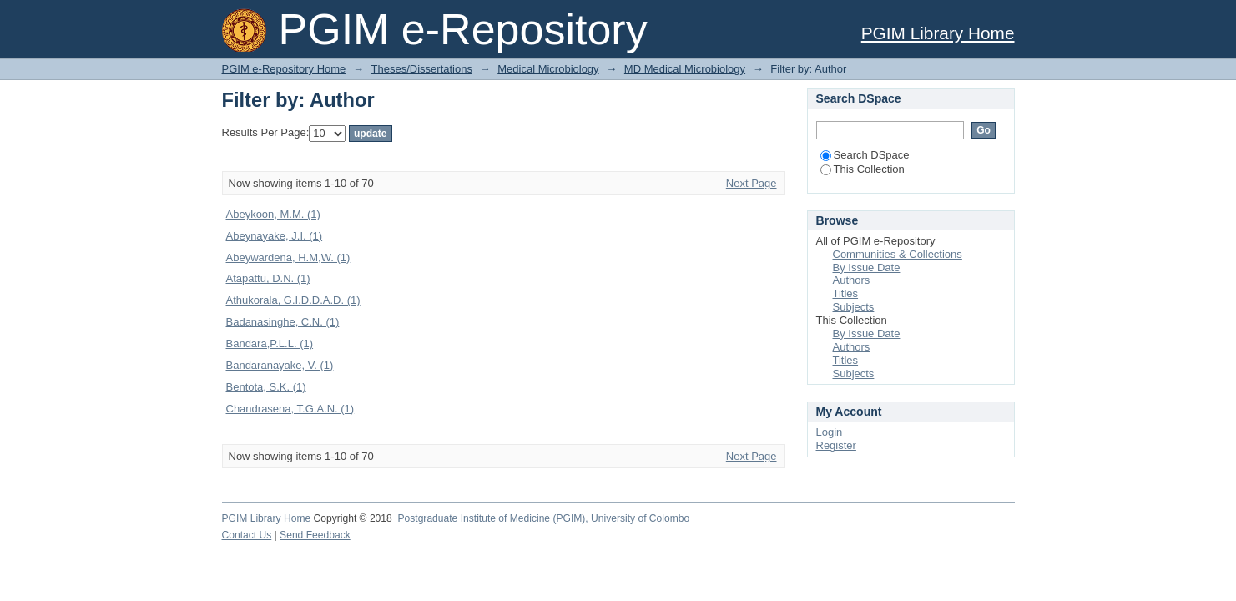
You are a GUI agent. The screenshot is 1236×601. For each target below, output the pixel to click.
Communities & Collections (897, 254)
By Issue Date (867, 267)
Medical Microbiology (547, 69)
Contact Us (247, 535)
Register (836, 445)
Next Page (751, 183)
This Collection (862, 169)
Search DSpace (865, 155)
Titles (846, 293)
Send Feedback (315, 535)
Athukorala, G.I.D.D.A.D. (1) (293, 300)
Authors (851, 280)
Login (829, 432)
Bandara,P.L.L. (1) (270, 343)
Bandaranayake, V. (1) (280, 365)
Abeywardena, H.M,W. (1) (288, 257)
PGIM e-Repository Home (284, 69)
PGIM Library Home (938, 33)
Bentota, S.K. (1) (266, 387)
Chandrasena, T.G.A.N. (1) (290, 408)
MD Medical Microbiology (684, 69)
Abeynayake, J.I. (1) (274, 236)
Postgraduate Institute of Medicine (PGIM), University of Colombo (543, 518)
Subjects (854, 306)
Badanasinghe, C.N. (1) (283, 322)
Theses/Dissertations (421, 69)
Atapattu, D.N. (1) (268, 278)
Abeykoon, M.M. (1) (273, 214)
